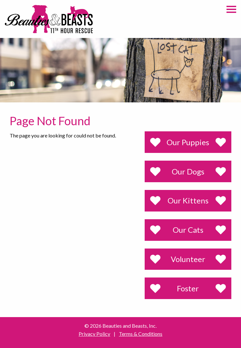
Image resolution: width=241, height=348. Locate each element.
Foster (188, 288)
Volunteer (188, 259)
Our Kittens (188, 200)
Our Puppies (188, 142)
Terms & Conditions (140, 334)
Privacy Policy (94, 334)
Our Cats (188, 229)
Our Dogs (188, 171)
